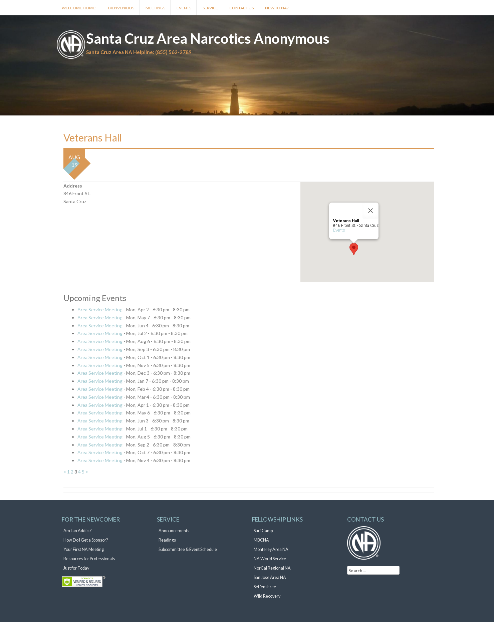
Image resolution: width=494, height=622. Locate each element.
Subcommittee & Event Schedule (188, 549)
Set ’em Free (265, 586)
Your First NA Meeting (83, 549)
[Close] (370, 211)
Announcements (174, 530)
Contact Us (241, 7)
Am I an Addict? (77, 530)
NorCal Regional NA (272, 568)
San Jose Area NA (270, 577)
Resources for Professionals (89, 558)
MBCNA (261, 540)
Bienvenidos (121, 7)
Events (184, 7)
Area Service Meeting (99, 309)
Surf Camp (263, 530)
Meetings (155, 7)
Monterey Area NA (271, 549)
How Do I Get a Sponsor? (85, 540)
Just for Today (76, 568)
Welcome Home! (79, 7)
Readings (167, 540)
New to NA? (276, 7)
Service (210, 7)
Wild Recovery (267, 596)
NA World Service (270, 558)
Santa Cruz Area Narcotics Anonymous (207, 38)
